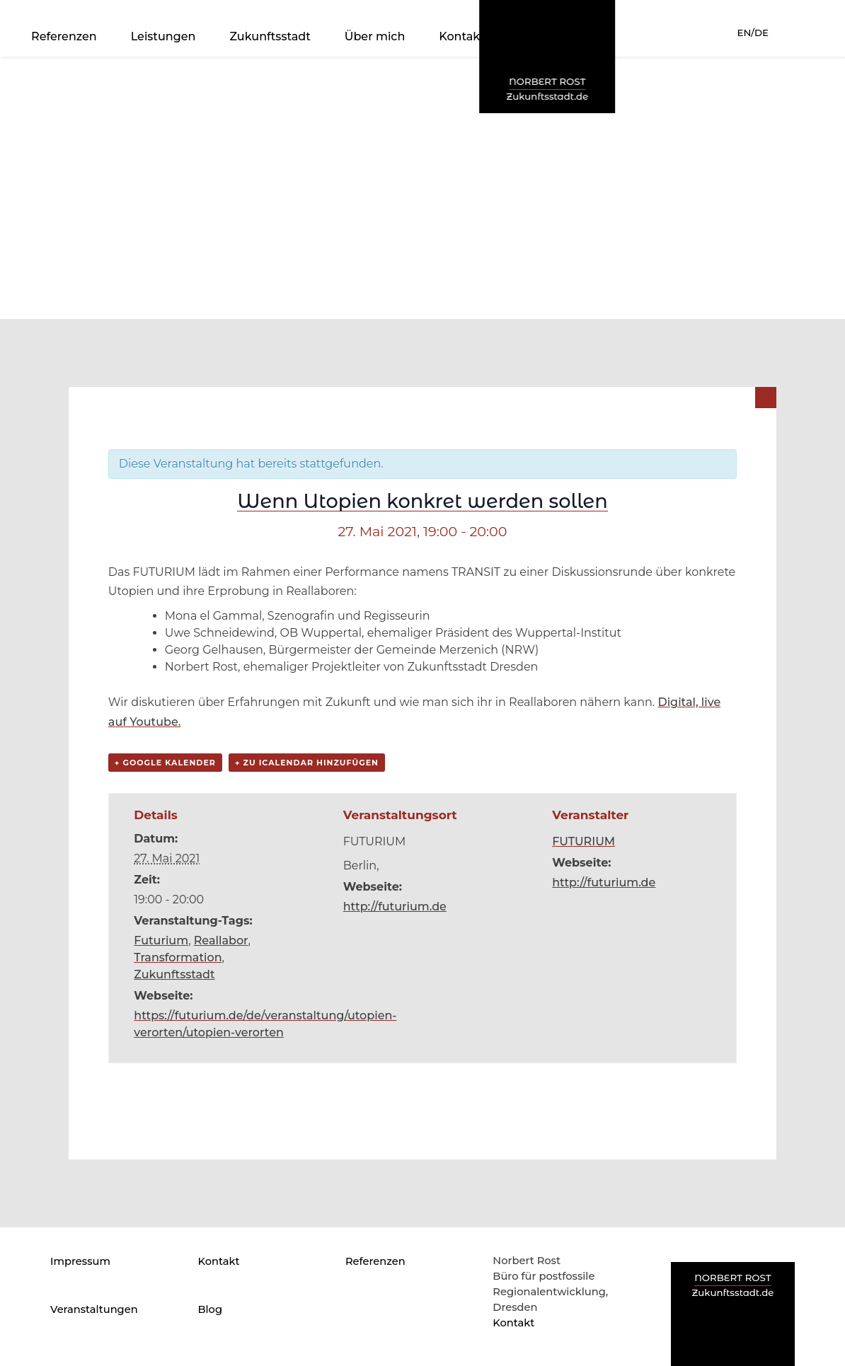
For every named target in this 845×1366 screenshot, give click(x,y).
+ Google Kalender (165, 763)
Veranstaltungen (94, 1309)
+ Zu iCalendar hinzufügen (307, 763)
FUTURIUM (583, 841)
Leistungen (163, 36)
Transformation (178, 957)
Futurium (161, 940)
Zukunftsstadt (269, 36)
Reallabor (221, 940)
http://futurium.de (395, 906)
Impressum (80, 1261)
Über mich (375, 36)
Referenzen (64, 36)
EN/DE (753, 32)
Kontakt (462, 36)
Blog (209, 1309)
